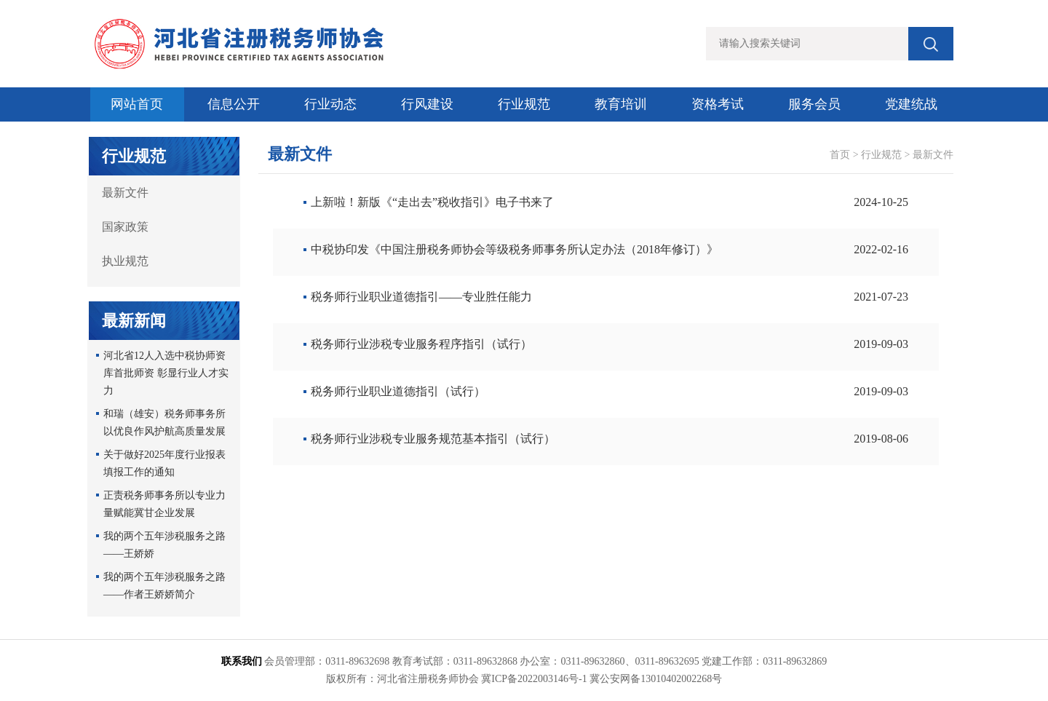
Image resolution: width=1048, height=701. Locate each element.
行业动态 (330, 104)
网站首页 (137, 104)
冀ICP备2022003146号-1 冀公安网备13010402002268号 (601, 678)
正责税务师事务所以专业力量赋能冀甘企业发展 (164, 504)
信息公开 (233, 104)
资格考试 (717, 104)
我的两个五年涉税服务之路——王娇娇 (164, 545)
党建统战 (911, 104)
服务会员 (814, 104)
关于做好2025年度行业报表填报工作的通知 (164, 463)
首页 (840, 154)
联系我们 (241, 661)
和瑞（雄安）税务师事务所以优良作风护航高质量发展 (164, 422)
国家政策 (125, 227)
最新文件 (125, 192)
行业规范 (524, 104)
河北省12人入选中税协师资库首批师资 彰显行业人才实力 (166, 373)
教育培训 (621, 104)
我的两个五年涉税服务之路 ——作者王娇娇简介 (164, 585)
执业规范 (125, 261)
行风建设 (427, 104)
